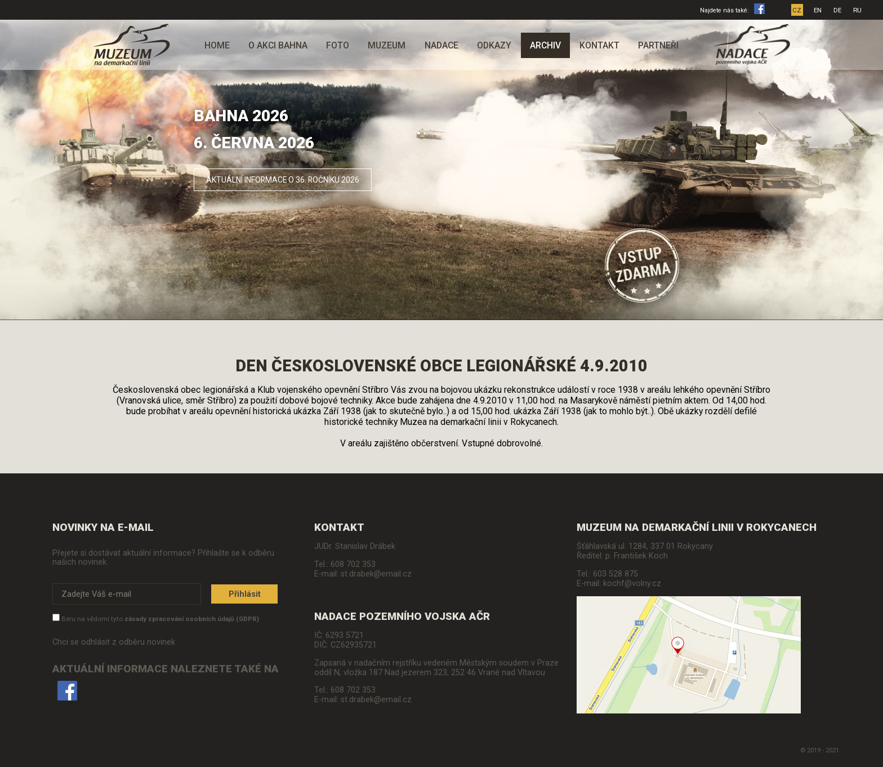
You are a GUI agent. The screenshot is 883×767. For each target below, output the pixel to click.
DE (838, 10)
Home (217, 45)
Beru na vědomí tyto (160, 619)
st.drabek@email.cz (376, 574)
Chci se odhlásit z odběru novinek (113, 643)
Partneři (658, 45)
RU (858, 10)
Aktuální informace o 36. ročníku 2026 (292, 179)
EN (818, 10)
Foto (337, 45)
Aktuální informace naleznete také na (165, 682)
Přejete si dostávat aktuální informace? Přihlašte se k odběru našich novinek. (163, 557)
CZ (797, 10)
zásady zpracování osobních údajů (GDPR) (191, 619)
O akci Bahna (277, 45)
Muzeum (386, 45)
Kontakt (599, 45)
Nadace (441, 45)
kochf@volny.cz (632, 583)
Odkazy (494, 45)
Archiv (545, 45)
